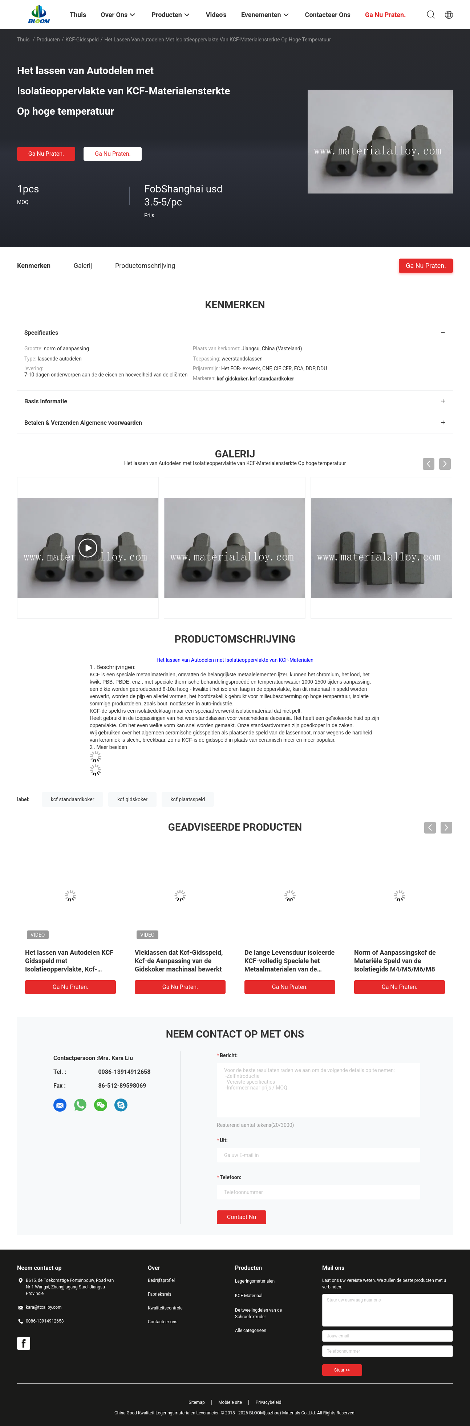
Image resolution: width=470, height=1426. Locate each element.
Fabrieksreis (159, 1294)
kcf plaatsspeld (188, 799)
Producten (48, 39)
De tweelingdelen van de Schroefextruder (258, 1313)
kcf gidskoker (132, 799)
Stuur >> (342, 1370)
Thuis (23, 39)
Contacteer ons (162, 1321)
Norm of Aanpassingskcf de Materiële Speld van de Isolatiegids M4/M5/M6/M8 (395, 961)
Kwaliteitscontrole (165, 1308)
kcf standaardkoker (72, 799)
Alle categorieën (250, 1330)
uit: (224, 1140)
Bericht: (229, 1055)
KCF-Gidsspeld (82, 39)
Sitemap (197, 1402)
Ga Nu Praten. (46, 153)
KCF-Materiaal (248, 1295)
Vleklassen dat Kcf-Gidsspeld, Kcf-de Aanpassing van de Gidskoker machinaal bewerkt (179, 961)
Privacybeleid (268, 1402)
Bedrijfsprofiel (161, 1280)
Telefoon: (230, 1177)
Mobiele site (230, 1402)
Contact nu (241, 1217)
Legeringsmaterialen (255, 1281)
